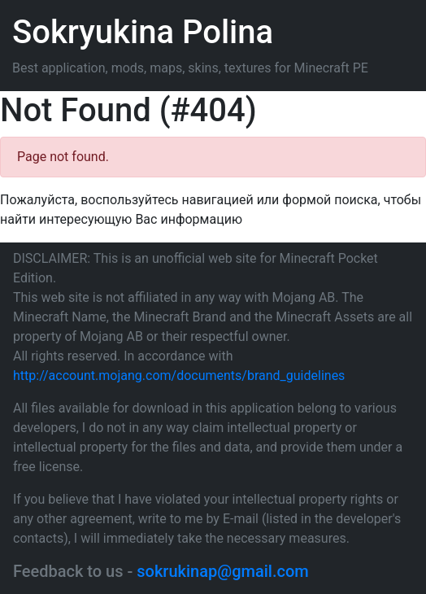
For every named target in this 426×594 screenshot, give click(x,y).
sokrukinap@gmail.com (222, 571)
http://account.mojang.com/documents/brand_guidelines (179, 375)
